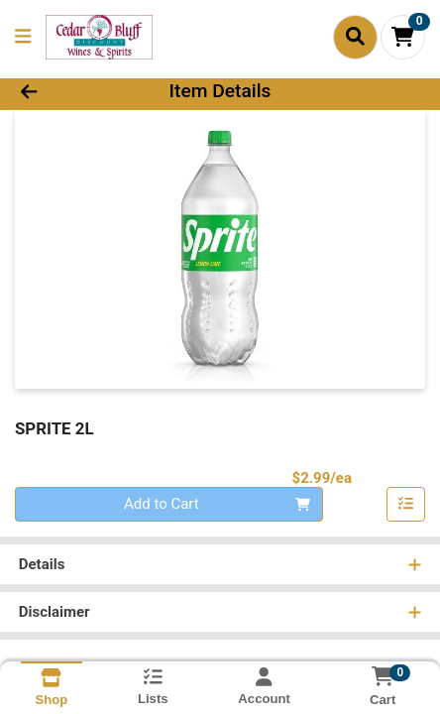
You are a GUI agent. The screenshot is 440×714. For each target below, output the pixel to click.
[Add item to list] (406, 505)
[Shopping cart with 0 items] (403, 37)
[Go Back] (66, 91)
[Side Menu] (23, 37)
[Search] (355, 37)
